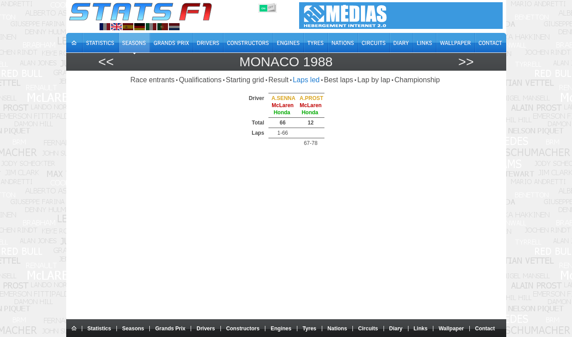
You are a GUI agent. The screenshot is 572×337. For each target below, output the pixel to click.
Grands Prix (170, 328)
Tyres (309, 328)
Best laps (338, 80)
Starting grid (245, 80)
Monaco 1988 (285, 61)
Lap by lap (373, 80)
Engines (281, 328)
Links (421, 328)
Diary (396, 328)
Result (278, 80)
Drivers (205, 328)
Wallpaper (451, 328)
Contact (485, 328)
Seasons (133, 328)
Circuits (368, 328)
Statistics (99, 328)
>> (466, 61)
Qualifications (200, 80)
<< (106, 61)
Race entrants (152, 80)
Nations (337, 328)
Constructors (243, 328)
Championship (417, 80)
